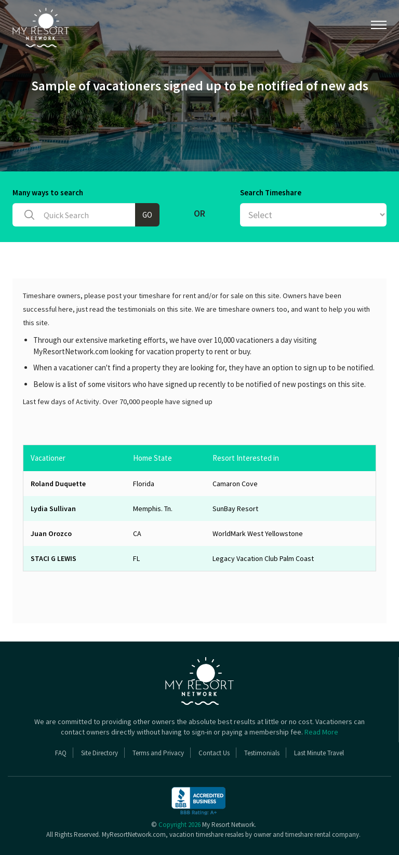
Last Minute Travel (319, 753)
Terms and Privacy (158, 753)
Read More (321, 732)
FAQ (60, 753)
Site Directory (99, 753)
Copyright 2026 (179, 824)
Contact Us (214, 753)
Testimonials (262, 753)
